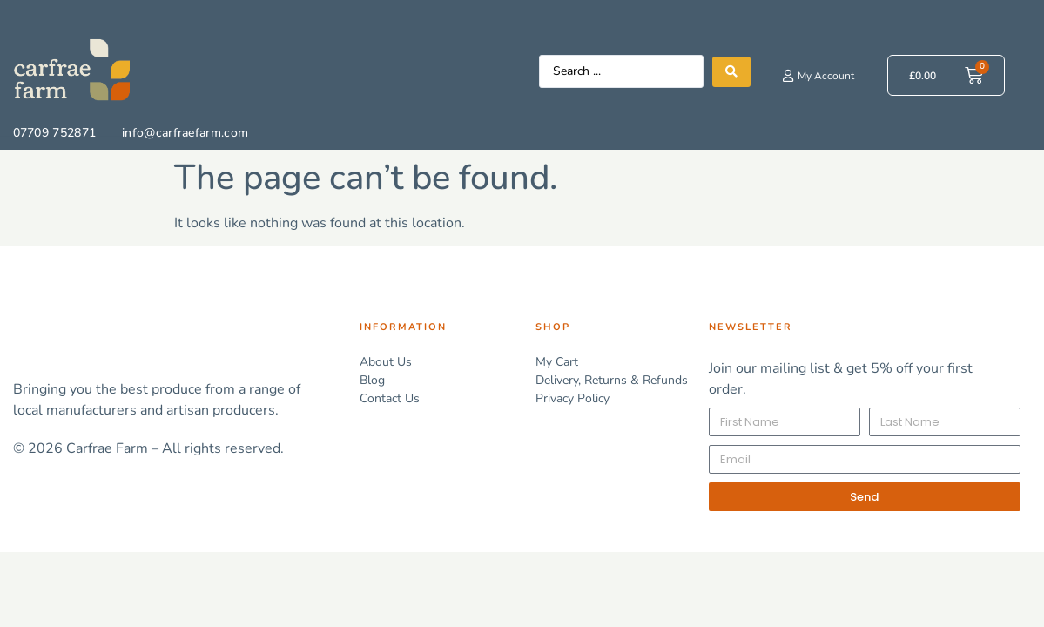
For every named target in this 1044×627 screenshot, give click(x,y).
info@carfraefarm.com (185, 133)
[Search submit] (731, 72)
